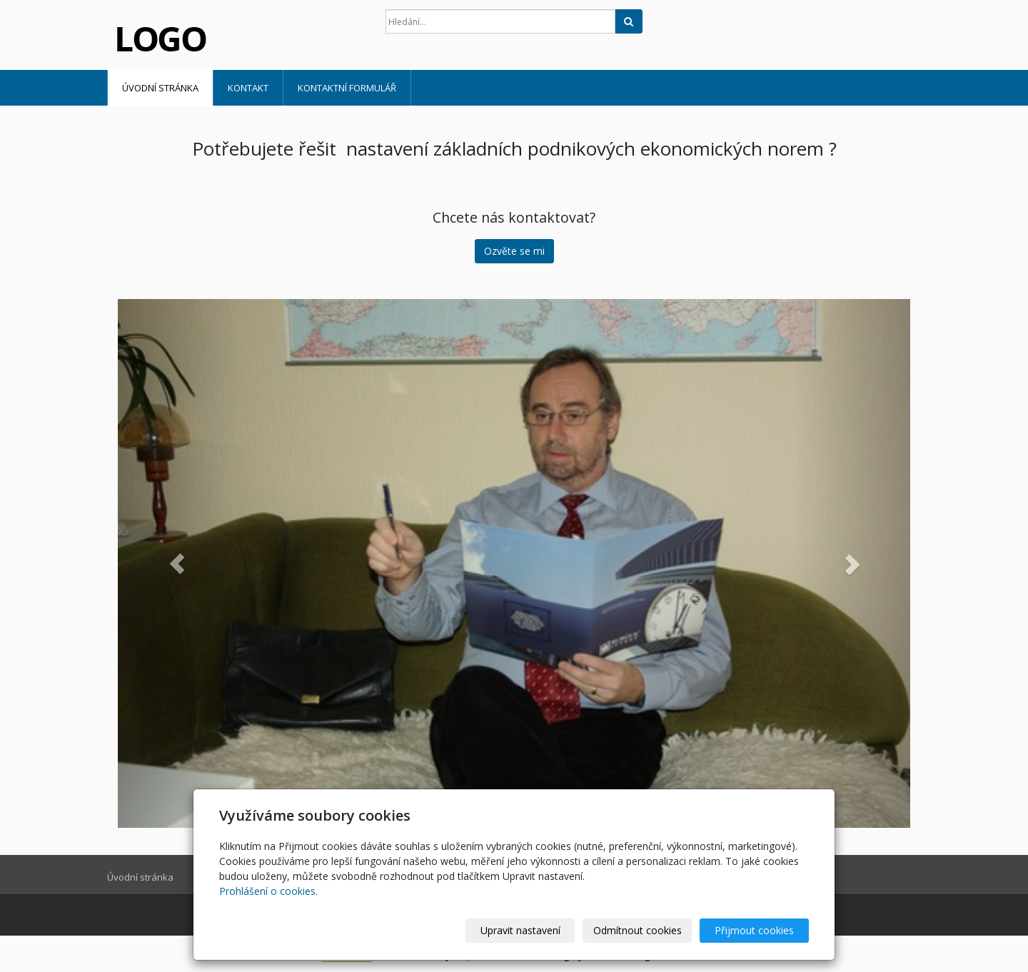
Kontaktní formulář (347, 87)
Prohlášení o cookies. (268, 891)
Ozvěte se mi (514, 251)
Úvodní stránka (160, 87)
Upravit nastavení (520, 930)
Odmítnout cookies (637, 930)
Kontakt (248, 87)
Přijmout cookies (754, 930)
